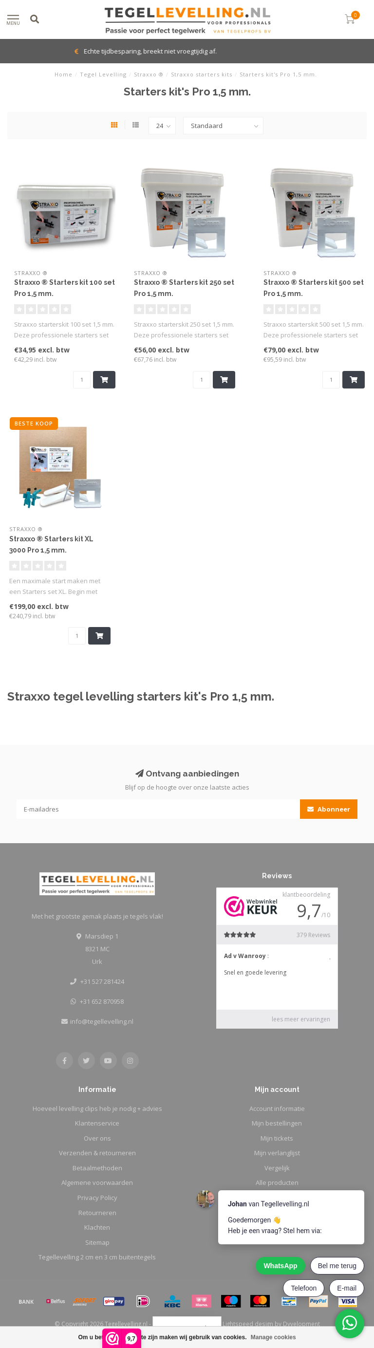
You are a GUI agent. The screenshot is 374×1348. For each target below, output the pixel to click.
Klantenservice (97, 1123)
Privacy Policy (97, 1197)
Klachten (97, 1227)
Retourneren (97, 1212)
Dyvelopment (301, 1324)
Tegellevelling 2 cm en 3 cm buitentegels (97, 1257)
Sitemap (97, 1242)
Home (64, 74)
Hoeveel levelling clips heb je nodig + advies (97, 1108)
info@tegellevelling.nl (101, 1021)
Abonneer (328, 809)
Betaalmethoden (97, 1167)
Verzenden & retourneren (97, 1152)
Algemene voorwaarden (97, 1182)
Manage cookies (273, 1337)
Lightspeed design (248, 1324)
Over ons (97, 1138)
